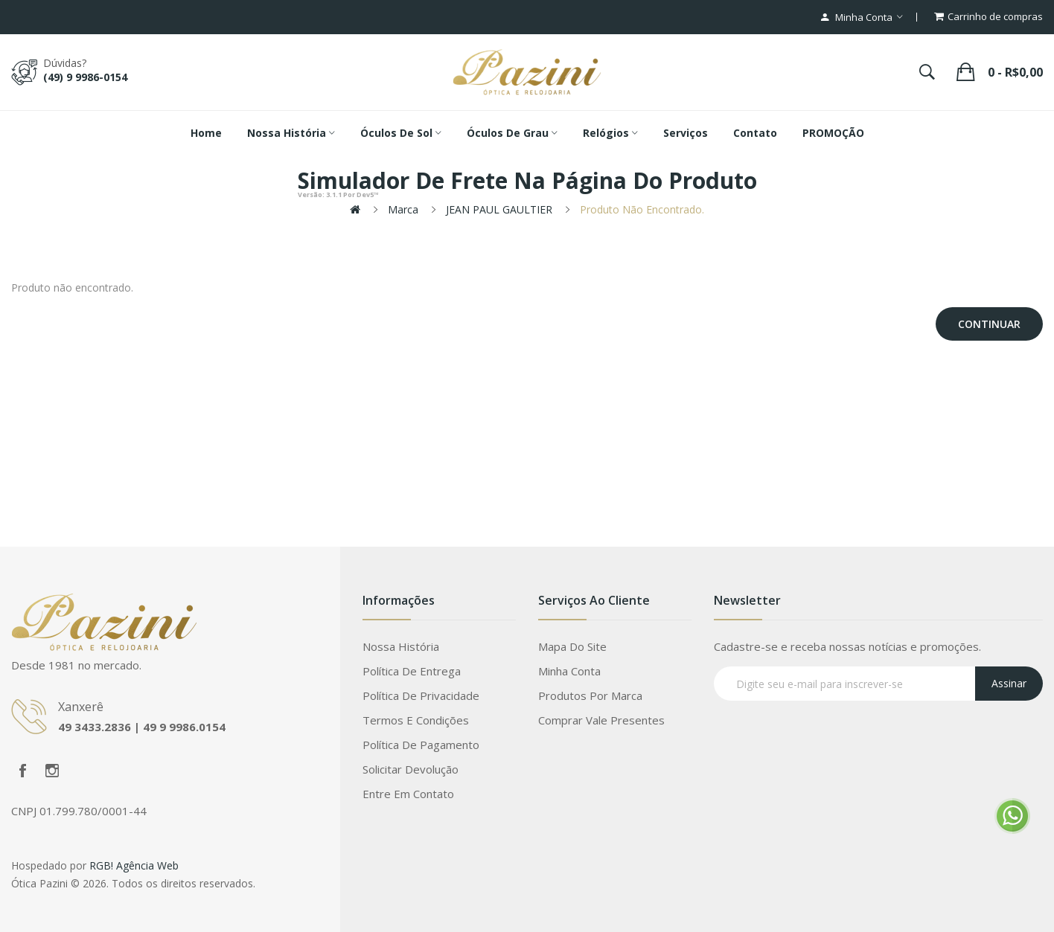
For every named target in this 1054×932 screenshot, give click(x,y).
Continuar (989, 324)
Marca (403, 209)
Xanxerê (80, 706)
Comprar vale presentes (601, 720)
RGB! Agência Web (134, 865)
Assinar (1008, 683)
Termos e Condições (415, 720)
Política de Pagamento (420, 744)
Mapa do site (572, 646)
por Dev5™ (338, 194)
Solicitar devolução (410, 769)
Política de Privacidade (420, 695)
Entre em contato (408, 793)
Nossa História (400, 646)
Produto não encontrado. (642, 209)
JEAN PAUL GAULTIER (499, 209)
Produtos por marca (590, 695)
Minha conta (569, 670)
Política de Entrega (411, 670)
